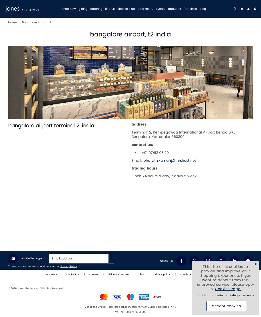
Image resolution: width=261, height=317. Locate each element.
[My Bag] (255, 9)
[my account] (248, 9)
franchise (190, 9)
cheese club (126, 9)
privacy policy (162, 275)
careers (93, 275)
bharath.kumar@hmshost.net (169, 160)
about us (174, 9)
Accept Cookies (226, 306)
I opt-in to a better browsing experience (225, 295)
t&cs (141, 275)
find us (110, 9)
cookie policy (188, 275)
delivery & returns (118, 275)
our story (51, 275)
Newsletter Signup (27, 258)
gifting (83, 9)
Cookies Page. (228, 289)
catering (96, 9)
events (160, 9)
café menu (145, 9)
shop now (69, 9)
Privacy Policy (68, 267)
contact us (73, 275)
